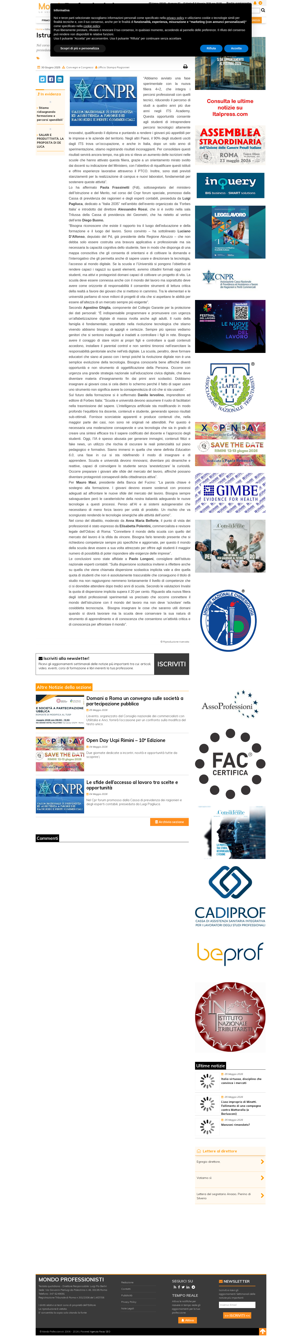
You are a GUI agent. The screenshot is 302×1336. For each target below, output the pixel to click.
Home (39, 29)
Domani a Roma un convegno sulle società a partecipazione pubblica (135, 700)
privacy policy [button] (175, 18)
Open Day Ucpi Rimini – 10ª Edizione (125, 740)
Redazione (127, 1282)
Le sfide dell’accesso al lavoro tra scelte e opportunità (132, 784)
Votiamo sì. (204, 1178)
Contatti (126, 1288)
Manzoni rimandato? (235, 1124)
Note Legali (127, 1308)
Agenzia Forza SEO (100, 1331)
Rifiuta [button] (211, 48)
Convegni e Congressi (79, 67)
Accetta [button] (236, 48)
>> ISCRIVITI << (237, 1315)
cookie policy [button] (91, 26)
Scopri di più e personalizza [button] (79, 48)
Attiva (187, 1320)
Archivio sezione (169, 822)
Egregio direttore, (208, 1162)
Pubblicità (126, 1295)
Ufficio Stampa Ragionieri (113, 67)
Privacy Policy (128, 1301)
